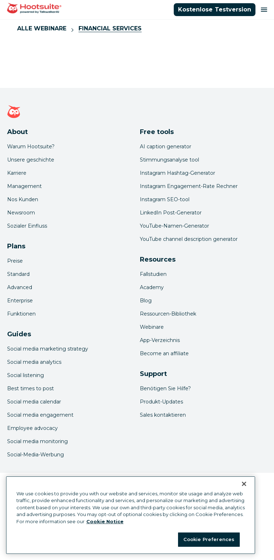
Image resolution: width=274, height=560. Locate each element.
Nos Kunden (22, 199)
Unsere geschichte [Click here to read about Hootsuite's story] (30, 160)
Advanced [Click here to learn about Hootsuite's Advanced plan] (19, 287)
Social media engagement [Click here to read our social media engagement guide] (40, 415)
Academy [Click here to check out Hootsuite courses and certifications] (152, 287)
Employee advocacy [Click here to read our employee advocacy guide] (32, 428)
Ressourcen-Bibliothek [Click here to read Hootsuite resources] (168, 314)
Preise (15, 261)
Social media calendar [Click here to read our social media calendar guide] (34, 401)
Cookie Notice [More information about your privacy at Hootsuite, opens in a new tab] (104, 521)
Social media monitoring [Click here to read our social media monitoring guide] (37, 441)
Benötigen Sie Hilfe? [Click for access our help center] (165, 388)
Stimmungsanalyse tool (169, 160)
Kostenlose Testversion (214, 9)
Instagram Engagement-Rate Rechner (189, 186)
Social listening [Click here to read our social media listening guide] (25, 375)
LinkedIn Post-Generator (171, 212)
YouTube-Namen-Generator (174, 226)
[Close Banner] (244, 484)
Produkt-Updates (161, 401)
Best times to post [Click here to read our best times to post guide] (30, 388)
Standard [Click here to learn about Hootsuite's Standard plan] (18, 274)
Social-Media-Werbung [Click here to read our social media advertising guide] (35, 454)
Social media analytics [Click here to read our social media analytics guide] (34, 362)
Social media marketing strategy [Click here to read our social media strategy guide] (47, 349)
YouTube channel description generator (189, 239)
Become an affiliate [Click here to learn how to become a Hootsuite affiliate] (164, 353)
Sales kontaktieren (163, 415)
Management (24, 186)
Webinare (152, 327)
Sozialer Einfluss (27, 226)
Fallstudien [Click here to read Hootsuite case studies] (153, 274)
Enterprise (20, 300)
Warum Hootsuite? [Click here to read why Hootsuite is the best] (31, 146)
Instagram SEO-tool (164, 199)
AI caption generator (165, 146)
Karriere (16, 173)
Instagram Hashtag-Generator (177, 173)
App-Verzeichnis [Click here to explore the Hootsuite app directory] (160, 340)
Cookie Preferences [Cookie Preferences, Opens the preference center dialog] (208, 539)
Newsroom (21, 212)
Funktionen (21, 314)
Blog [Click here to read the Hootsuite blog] (146, 300)
